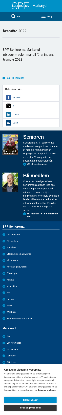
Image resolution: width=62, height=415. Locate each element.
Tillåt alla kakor (30, 400)
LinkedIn (16, 114)
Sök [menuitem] (15, 16)
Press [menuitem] (9, 305)
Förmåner (11, 247)
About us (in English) (17, 266)
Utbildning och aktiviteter (19, 254)
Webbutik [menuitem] (11, 312)
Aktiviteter (12, 362)
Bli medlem (12, 241)
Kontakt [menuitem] (10, 280)
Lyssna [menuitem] (10, 299)
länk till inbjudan (15, 78)
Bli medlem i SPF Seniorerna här (42, 215)
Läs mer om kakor (47, 390)
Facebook (17, 97)
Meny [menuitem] (46, 16)
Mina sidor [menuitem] (12, 286)
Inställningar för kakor (30, 408)
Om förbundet (13, 234)
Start (9, 336)
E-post (15, 123)
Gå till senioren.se (37, 164)
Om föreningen (14, 343)
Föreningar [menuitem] (12, 273)
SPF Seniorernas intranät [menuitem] (19, 318)
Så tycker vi (12, 260)
